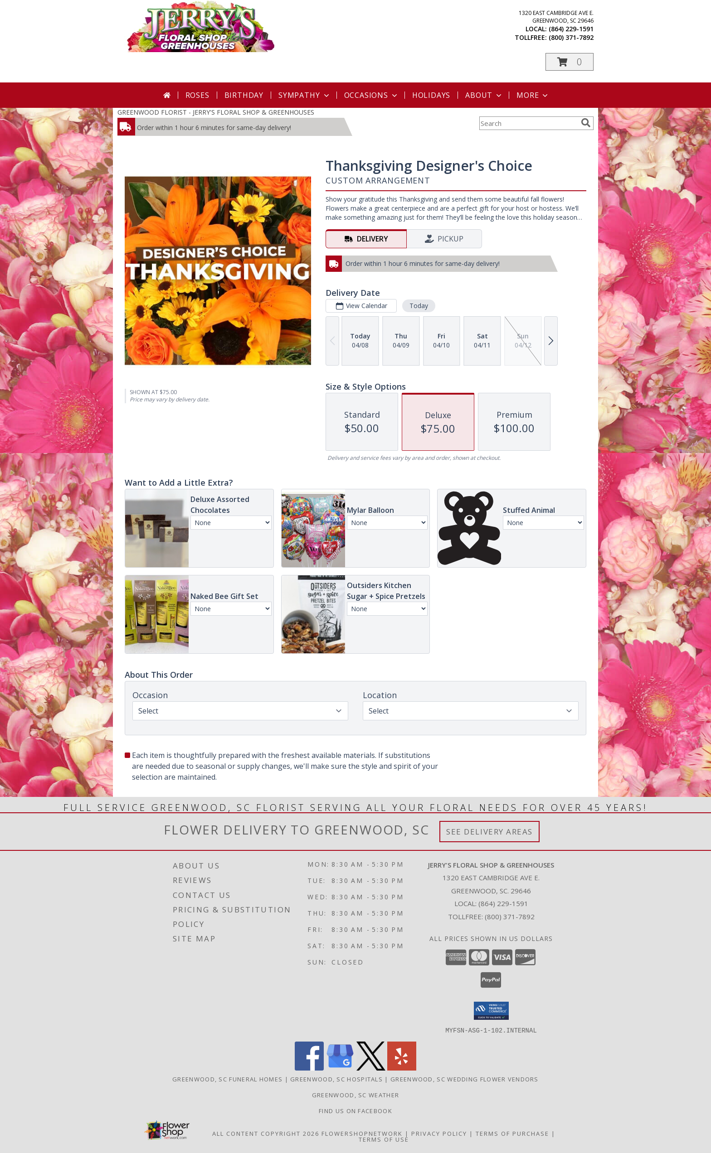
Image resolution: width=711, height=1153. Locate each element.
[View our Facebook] (309, 1067)
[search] (586, 123)
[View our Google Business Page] (340, 1067)
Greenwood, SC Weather (355, 1094)
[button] (569, 62)
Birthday (243, 95)
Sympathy (304, 95)
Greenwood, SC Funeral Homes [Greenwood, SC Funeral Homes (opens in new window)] (227, 1079)
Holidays (431, 95)
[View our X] (370, 1067)
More (533, 95)
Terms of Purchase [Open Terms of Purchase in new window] (512, 1133)
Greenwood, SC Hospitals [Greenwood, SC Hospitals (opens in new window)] (336, 1079)
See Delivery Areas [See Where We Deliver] (489, 831)
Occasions (371, 95)
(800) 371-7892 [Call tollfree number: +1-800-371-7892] (571, 37)
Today (418, 305)
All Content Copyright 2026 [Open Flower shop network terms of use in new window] (265, 1133)
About (484, 95)
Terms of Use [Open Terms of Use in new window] (384, 1139)
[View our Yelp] (401, 1067)
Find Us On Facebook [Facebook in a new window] (355, 1110)
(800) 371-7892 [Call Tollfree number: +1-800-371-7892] (510, 916)
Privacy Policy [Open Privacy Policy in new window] (439, 1133)
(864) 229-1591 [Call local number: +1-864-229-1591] (571, 28)
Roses (197, 95)
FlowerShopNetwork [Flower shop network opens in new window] (362, 1133)
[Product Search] (528, 123)
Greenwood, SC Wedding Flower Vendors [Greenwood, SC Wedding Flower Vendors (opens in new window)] (464, 1079)
